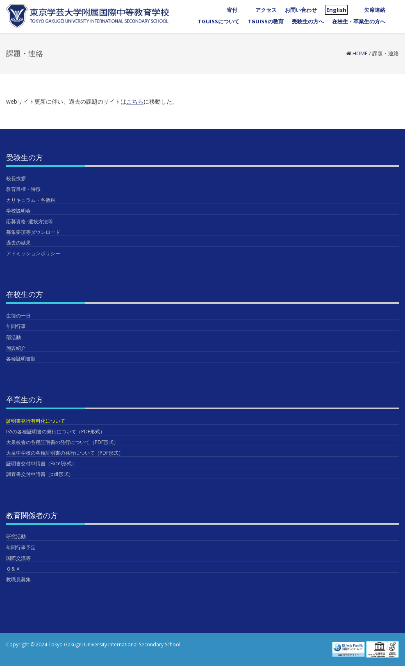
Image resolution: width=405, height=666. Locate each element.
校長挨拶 (16, 178)
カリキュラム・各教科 (30, 200)
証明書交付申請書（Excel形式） (41, 463)
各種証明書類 (21, 358)
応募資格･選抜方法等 (29, 221)
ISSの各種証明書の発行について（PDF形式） (55, 431)
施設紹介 (16, 347)
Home (360, 53)
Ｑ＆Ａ (13, 568)
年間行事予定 (21, 547)
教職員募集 (18, 579)
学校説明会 (18, 210)
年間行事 (16, 326)
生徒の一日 (18, 315)
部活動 (13, 337)
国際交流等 (18, 558)
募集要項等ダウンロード (33, 232)
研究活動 (16, 536)
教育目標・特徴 (23, 189)
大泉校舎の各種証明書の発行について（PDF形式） (62, 442)
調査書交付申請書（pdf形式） (39, 474)
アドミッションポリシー (33, 253)
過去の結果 (18, 242)
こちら (134, 101)
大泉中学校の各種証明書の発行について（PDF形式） (64, 452)
